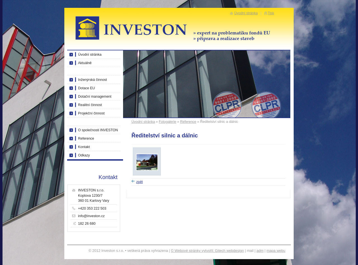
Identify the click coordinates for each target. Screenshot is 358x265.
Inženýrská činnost (92, 80)
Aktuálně (85, 63)
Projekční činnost (91, 113)
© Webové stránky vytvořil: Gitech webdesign (207, 250)
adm (259, 250)
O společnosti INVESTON (98, 130)
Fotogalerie (167, 122)
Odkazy (84, 155)
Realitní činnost (90, 105)
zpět (139, 182)
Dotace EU (86, 88)
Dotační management (94, 97)
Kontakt (84, 147)
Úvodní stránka (143, 122)
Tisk (271, 13)
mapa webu (276, 250)
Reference (188, 122)
